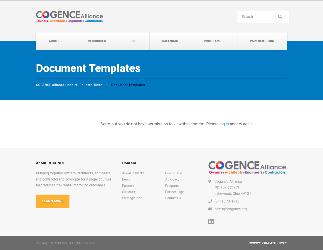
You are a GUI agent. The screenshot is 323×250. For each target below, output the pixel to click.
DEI (134, 41)
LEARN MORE (53, 201)
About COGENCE (134, 173)
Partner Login (262, 41)
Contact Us (173, 198)
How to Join (173, 173)
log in (224, 123)
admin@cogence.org (231, 209)
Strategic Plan (132, 198)
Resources (97, 41)
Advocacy (172, 179)
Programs (212, 41)
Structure (129, 192)
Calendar (170, 41)
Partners (128, 186)
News (126, 179)
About (54, 41)
